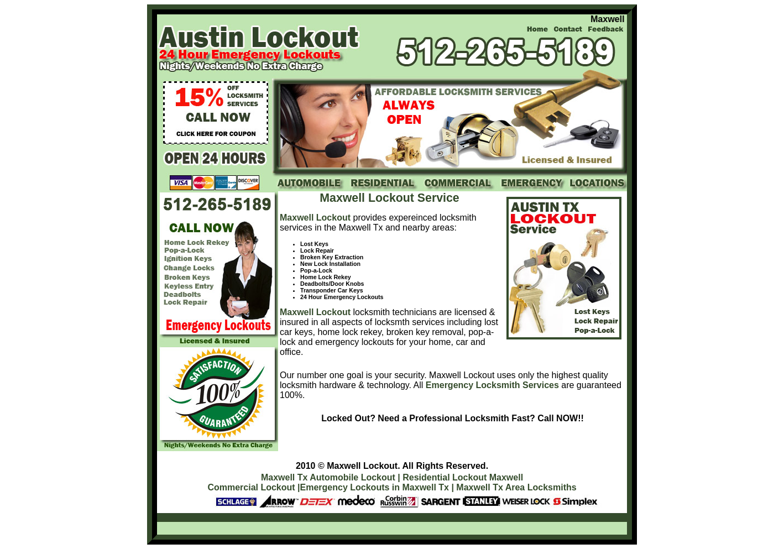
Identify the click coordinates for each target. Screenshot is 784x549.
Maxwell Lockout (315, 217)
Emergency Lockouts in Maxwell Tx (374, 487)
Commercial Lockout (251, 487)
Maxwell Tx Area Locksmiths (516, 487)
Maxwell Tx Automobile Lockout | (330, 477)
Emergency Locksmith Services (492, 385)
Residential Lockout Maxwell (463, 477)
